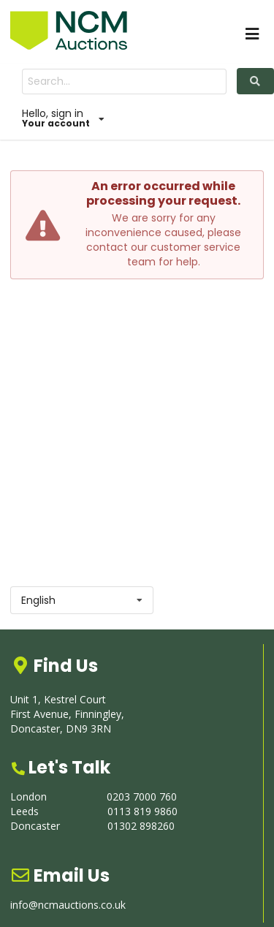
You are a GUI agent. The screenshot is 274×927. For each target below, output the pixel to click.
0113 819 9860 (142, 811)
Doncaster (35, 826)
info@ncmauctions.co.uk (68, 905)
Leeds (24, 811)
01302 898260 (141, 826)
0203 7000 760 (142, 796)
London (28, 796)
